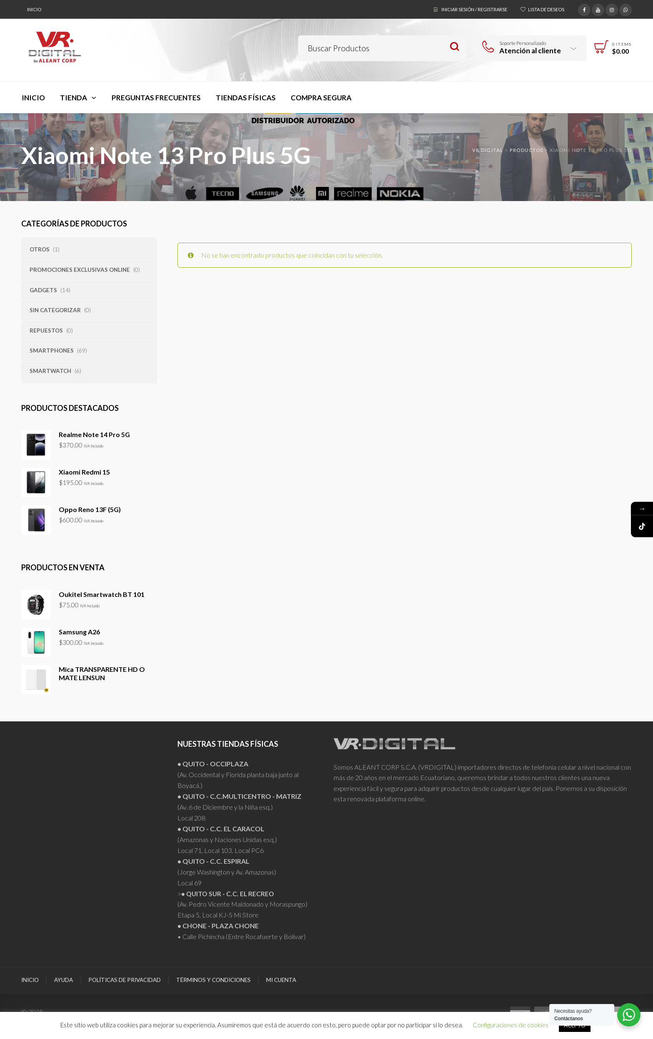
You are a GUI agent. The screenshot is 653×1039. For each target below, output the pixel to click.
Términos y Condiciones (213, 980)
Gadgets (43, 290)
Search (454, 46)
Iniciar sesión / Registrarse (474, 9)
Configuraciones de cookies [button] (510, 1025)
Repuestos (46, 330)
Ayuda (63, 980)
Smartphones (52, 350)
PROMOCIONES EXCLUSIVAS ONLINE (80, 269)
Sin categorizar (55, 310)
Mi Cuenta (281, 980)
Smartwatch (50, 371)
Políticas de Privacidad (124, 980)
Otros (40, 249)
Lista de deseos (546, 9)
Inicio (34, 9)
